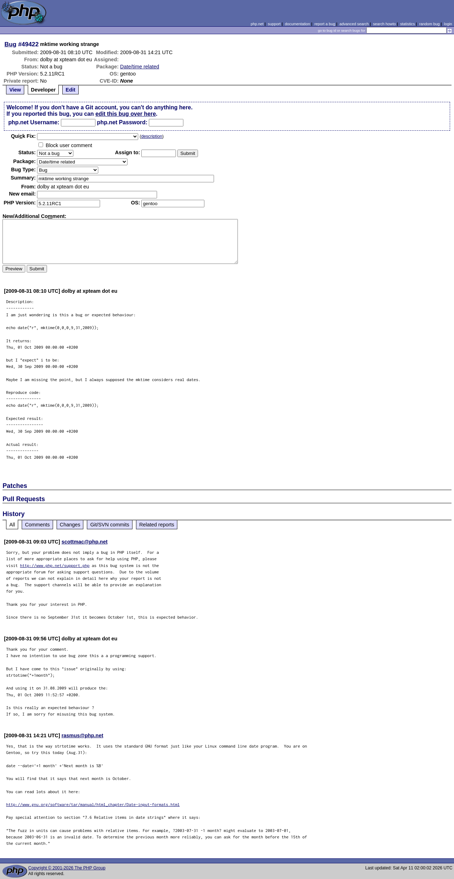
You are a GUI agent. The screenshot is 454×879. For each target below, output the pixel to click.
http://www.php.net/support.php (54, 565)
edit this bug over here (125, 114)
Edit (70, 90)
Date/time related (139, 66)
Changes (70, 524)
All (12, 524)
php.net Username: (33, 122)
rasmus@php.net (82, 735)
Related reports (156, 524)
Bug (11, 44)
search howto (384, 24)
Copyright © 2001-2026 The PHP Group (66, 867)
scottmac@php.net (85, 542)
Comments (37, 524)
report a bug (324, 24)
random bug (429, 24)
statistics (407, 24)
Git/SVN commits (109, 524)
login (448, 24)
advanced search (354, 24)
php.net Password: (122, 122)
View (15, 90)
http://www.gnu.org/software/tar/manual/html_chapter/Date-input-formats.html (93, 804)
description (151, 136)
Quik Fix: (23, 136)
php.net (257, 24)
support (274, 24)
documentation (297, 24)
